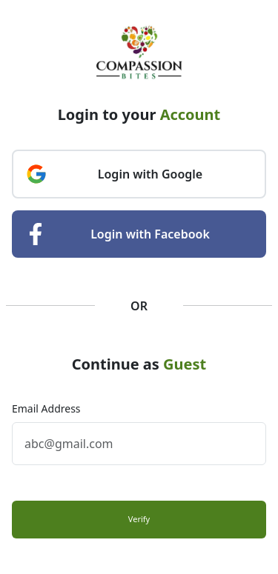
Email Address (46, 408)
